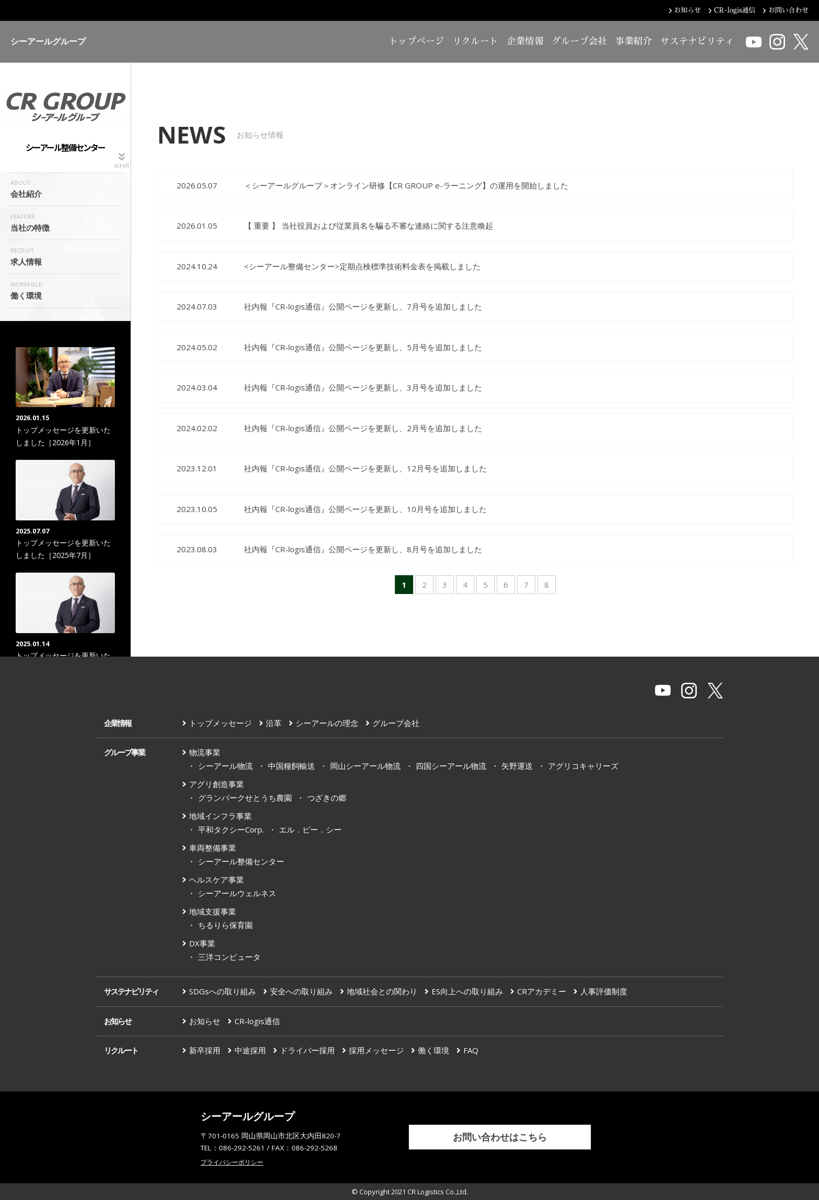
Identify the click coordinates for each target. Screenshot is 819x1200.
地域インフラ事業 (220, 816)
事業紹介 (633, 41)
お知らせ (117, 1021)
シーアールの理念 (327, 723)
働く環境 (433, 1050)
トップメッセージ (220, 723)
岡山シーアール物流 (365, 766)
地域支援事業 (212, 911)
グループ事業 (124, 752)
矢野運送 (517, 766)
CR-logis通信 (257, 1021)
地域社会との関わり (382, 991)
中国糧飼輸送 (291, 766)
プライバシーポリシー (232, 1162)
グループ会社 (579, 41)
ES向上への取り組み (467, 991)
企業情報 (525, 41)
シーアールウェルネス (237, 893)
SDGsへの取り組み (222, 991)
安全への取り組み (301, 991)
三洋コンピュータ (229, 957)
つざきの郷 (326, 797)
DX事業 (202, 943)
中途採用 (250, 1050)
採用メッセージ (376, 1050)
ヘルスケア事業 (216, 879)
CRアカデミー (541, 991)
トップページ (416, 41)
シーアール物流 (225, 766)
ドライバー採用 (307, 1050)
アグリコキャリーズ (583, 766)
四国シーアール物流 (451, 766)
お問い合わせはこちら (500, 1137)
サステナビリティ (697, 41)
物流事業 (204, 752)
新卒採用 (204, 1050)
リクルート (475, 41)
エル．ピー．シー (310, 829)
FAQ (470, 1050)
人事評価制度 (603, 991)
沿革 (274, 723)
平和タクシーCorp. (231, 829)
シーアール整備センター (241, 861)
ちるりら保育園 (225, 925)
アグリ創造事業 (216, 784)
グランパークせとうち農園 (245, 797)
